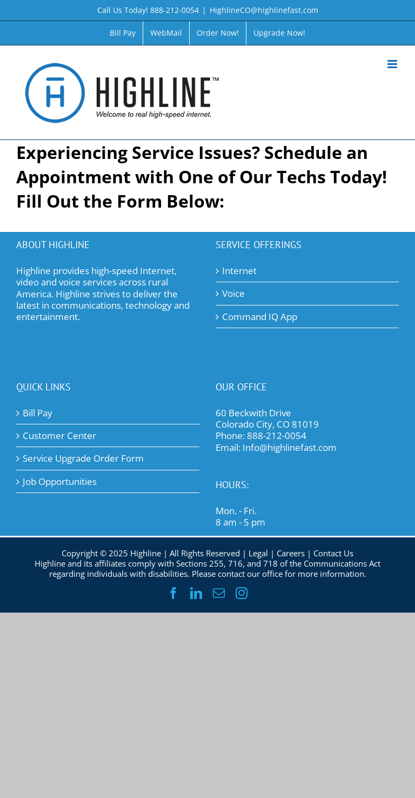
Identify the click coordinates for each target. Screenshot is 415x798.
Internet (239, 270)
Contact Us (333, 553)
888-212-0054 (276, 435)
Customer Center (59, 435)
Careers (291, 553)
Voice (233, 293)
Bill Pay (37, 412)
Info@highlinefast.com (290, 447)
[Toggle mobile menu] (393, 64)
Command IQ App (259, 316)
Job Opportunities (60, 481)
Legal (258, 553)
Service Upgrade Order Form (83, 458)
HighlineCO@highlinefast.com (264, 10)
